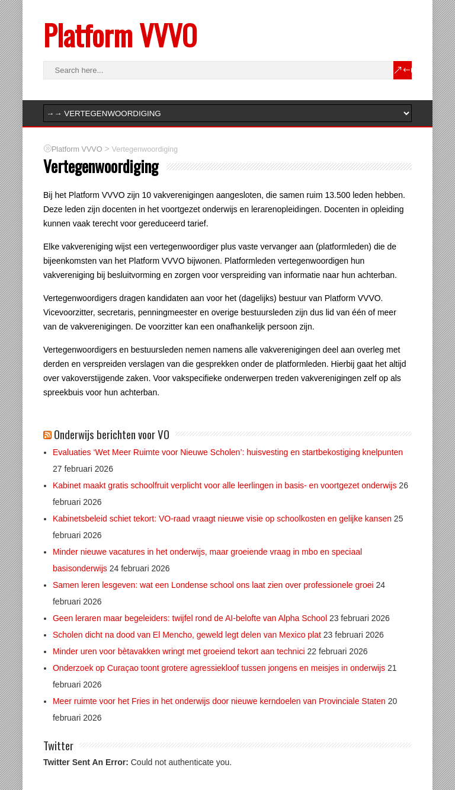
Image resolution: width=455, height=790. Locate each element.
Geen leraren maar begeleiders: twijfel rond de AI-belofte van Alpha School (190, 618)
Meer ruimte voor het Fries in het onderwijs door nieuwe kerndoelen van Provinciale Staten (219, 701)
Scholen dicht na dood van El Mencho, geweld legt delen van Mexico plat (187, 634)
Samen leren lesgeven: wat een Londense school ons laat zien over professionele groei (213, 585)
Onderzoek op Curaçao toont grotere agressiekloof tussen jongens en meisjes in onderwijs (219, 668)
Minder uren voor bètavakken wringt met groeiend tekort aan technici (179, 651)
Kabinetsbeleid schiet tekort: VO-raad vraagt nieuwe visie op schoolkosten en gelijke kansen (222, 518)
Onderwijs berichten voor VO (111, 434)
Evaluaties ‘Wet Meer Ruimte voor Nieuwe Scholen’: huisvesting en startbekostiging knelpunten (228, 452)
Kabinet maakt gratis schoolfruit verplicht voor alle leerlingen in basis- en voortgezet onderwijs (225, 485)
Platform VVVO (120, 35)
